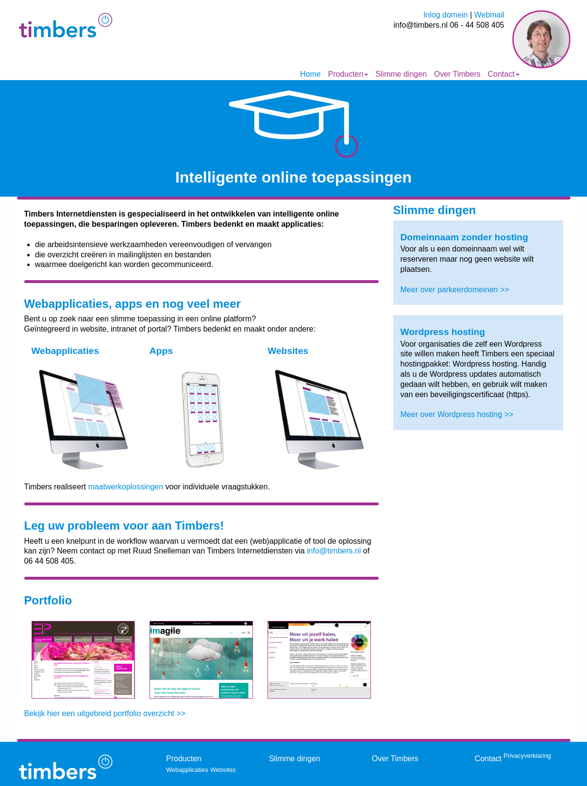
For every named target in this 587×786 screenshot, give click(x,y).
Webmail (489, 15)
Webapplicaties (187, 769)
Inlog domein (445, 15)
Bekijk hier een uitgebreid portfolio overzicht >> (105, 713)
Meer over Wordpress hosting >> (457, 414)
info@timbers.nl (334, 551)
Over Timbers (457, 74)
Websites (222, 769)
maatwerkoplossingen (125, 487)
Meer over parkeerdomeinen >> (455, 289)
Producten (348, 74)
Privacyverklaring (527, 755)
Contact (503, 74)
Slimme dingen (401, 74)
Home (310, 74)
